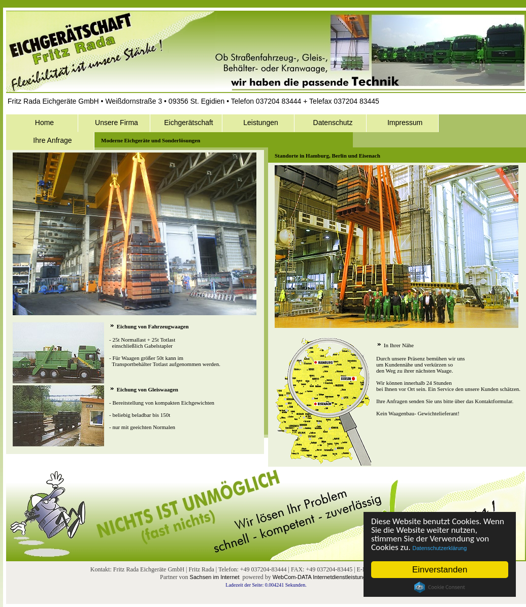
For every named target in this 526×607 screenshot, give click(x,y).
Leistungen (260, 122)
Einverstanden (440, 569)
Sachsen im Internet (215, 577)
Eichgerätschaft (188, 122)
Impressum (404, 122)
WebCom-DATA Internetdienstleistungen (322, 577)
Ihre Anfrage (52, 140)
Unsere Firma (116, 122)
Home (44, 122)
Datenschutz (333, 122)
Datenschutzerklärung (440, 548)
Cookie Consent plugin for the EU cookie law (439, 587)
